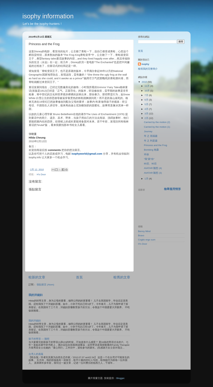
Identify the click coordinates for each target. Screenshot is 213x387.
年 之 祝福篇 (151, 136)
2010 (145, 82)
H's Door (41, 174)
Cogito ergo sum (146, 239)
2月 (147, 118)
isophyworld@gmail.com (86, 153)
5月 (147, 104)
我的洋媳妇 (36, 294)
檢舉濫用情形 (172, 188)
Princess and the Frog (155, 145)
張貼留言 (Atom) (45, 284)
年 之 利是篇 (151, 140)
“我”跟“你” (149, 159)
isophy (145, 64)
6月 (147, 99)
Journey (148, 131)
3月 (147, 113)
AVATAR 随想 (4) (153, 168)
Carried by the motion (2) (157, 122)
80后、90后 (150, 163)
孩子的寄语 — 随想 (39, 339)
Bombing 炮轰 (151, 149)
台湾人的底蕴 (36, 354)
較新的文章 (37, 277)
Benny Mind (144, 231)
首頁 (79, 277)
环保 (146, 154)
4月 (147, 109)
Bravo (141, 235)
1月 (147, 178)
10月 (147, 90)
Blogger (120, 378)
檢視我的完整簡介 (148, 69)
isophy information (48, 16)
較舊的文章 (122, 277)
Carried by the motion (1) (157, 127)
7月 (147, 95)
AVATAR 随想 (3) (153, 173)
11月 (147, 86)
